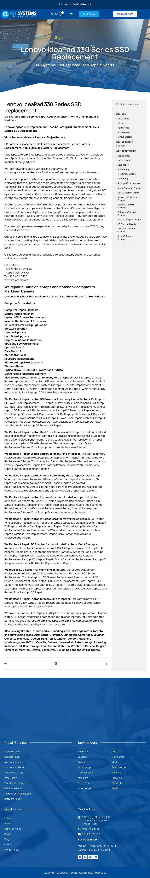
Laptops (121, 113)
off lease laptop (59, 179)
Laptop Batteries (126, 150)
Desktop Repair (12, 756)
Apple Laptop (123, 132)
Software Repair (13, 798)
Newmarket (118, 756)
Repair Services (12, 828)
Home (7, 818)
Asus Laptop (123, 118)
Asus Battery (123, 164)
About (7, 823)
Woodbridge (84, 788)
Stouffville (117, 783)
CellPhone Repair (13, 788)
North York (83, 783)
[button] (71, 14)
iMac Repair (10, 777)
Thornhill (83, 751)
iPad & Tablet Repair (14, 783)
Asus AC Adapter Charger (129, 219)
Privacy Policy (11, 849)
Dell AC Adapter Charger (128, 192)
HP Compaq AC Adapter (128, 224)
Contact (8, 844)
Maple (115, 762)
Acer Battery (123, 169)
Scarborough (119, 767)
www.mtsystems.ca (28, 172)
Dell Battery (122, 178)
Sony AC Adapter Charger (125, 237)
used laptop (15, 179)
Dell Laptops (123, 127)
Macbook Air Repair (14, 767)
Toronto (82, 762)
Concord (116, 772)
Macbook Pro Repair (14, 772)
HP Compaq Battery (126, 173)
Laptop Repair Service (124, 143)
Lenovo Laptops (124, 136)
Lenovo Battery (124, 160)
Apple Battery (123, 155)
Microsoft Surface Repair (17, 793)
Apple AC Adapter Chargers (125, 206)
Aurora (115, 751)
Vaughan (83, 756)
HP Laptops (122, 123)
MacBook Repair (13, 762)
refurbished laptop (36, 179)
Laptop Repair (11, 751)
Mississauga (84, 767)
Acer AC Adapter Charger (129, 188)
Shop (7, 834)
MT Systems (12, 116)
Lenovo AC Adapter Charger (126, 230)
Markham (83, 777)
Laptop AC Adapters (128, 183)
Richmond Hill (85, 772)
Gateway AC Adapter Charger (127, 213)
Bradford (116, 788)
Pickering (117, 777)
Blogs (7, 839)
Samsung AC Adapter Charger (127, 199)
